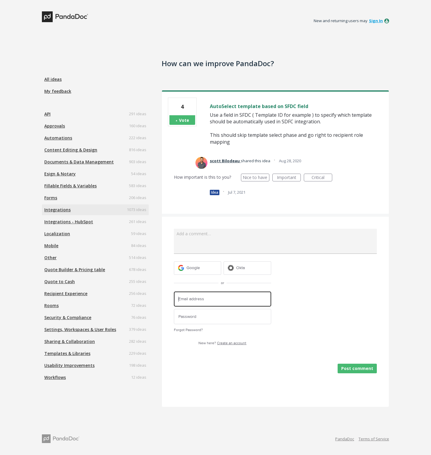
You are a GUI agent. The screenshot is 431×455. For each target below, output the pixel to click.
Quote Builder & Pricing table (74, 269)
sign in (376, 20)
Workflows (55, 377)
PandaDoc (344, 439)
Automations (58, 138)
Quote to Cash (59, 281)
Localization (57, 233)
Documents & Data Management (79, 162)
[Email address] (222, 299)
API (47, 114)
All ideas (53, 79)
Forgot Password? (188, 330)
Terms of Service (374, 439)
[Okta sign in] (247, 268)
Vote (184, 120)
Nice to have (256, 178)
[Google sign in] (197, 268)
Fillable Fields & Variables (70, 186)
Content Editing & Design (70, 150)
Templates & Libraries (67, 353)
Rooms (51, 305)
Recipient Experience (65, 293)
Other (50, 257)
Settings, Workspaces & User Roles (80, 329)
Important (289, 178)
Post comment (357, 368)
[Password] (222, 316)
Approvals (54, 126)
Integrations (57, 210)
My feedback (57, 91)
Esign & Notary (60, 174)
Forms (50, 198)
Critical (322, 178)
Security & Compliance (67, 317)
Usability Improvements (69, 365)
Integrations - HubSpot (68, 222)
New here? (222, 343)
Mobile (51, 245)
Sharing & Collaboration (69, 341)
